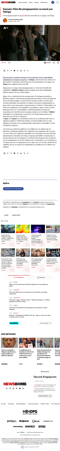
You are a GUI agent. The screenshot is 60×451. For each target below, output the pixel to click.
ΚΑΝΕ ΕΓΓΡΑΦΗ (45, 396)
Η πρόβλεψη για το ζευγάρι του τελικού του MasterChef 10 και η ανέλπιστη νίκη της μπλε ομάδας (26, 353)
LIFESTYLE (3, 62)
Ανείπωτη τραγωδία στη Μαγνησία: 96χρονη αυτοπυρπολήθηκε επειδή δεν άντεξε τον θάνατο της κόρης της (36, 238)
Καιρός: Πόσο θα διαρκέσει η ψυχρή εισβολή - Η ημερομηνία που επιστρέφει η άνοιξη (7, 238)
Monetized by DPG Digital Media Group (35, 432)
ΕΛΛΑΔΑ (31, 2)
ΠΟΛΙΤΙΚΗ (36, 2)
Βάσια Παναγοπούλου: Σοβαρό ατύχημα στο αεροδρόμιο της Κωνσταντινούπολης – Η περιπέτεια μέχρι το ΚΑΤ (44, 354)
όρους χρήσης (37, 386)
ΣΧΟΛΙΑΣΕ (47, 63)
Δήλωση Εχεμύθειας (21, 403)
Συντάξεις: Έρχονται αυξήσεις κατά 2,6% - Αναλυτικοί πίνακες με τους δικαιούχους (52, 261)
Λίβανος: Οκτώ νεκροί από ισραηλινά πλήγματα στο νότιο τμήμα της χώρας (28, 285)
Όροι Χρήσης (11, 403)
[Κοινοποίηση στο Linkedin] (21, 70)
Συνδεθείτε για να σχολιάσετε (13, 188)
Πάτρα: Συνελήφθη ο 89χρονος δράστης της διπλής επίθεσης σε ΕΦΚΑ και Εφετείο (8, 352)
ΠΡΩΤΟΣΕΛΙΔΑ (43, 2)
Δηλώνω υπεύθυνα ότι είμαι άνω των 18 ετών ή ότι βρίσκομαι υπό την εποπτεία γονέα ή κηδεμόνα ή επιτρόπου (44, 390)
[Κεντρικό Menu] (57, 2)
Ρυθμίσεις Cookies (45, 403)
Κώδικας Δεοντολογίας (33, 403)
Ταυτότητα (3, 403)
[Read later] (58, 62)
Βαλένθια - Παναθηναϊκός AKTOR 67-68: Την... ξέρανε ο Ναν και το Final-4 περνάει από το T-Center (30, 316)
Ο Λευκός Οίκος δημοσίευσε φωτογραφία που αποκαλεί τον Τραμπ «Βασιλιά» (28, 308)
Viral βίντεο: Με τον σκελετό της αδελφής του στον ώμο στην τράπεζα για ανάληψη (51, 237)
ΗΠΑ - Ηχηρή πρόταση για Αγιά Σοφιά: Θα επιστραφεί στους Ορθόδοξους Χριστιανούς (37, 262)
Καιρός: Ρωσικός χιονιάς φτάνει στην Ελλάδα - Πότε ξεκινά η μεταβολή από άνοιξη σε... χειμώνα (22, 238)
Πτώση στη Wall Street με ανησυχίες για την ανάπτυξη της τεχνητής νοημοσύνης (28, 293)
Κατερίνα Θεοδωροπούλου (15, 19)
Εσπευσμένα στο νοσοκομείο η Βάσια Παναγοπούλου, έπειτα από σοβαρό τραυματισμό (22, 262)
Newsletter (15, 207)
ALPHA (22, 16)
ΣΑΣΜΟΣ (6, 215)
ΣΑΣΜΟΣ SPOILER (16, 215)
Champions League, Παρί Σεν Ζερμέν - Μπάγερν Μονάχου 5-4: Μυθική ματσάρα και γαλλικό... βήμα (29, 300)
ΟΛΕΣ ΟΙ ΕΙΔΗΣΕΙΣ (22, 2)
